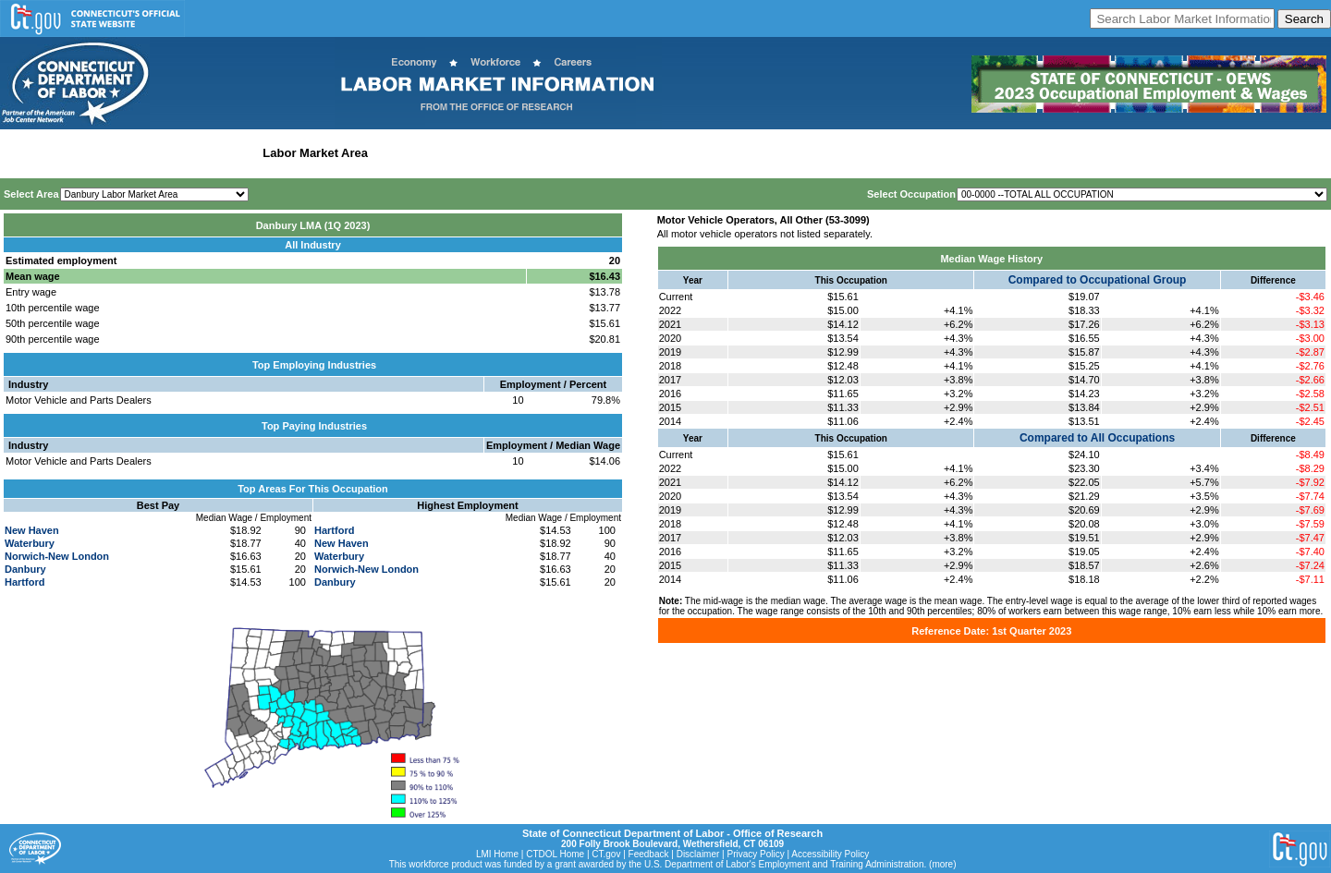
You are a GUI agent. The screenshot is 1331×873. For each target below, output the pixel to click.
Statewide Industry (202, 153)
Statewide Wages (95, 153)
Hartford (24, 582)
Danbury (25, 569)
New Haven (32, 530)
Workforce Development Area (457, 153)
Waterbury (30, 543)
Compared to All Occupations (1097, 437)
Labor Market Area (315, 153)
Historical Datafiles (597, 153)
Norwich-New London (57, 556)
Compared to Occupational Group (1097, 279)
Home (22, 153)
